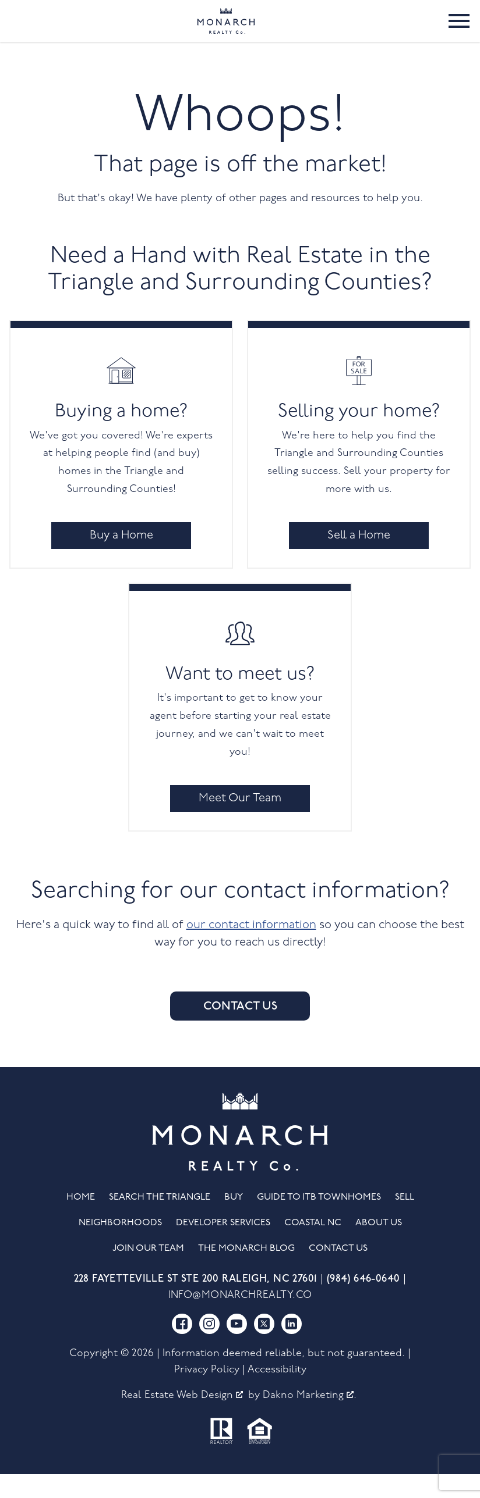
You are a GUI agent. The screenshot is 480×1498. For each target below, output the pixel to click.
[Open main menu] (459, 33)
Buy (233, 1220)
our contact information (251, 948)
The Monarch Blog (246, 1272)
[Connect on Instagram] (209, 1347)
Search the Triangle (159, 1220)
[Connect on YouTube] (237, 1347)
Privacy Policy (206, 1393)
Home (80, 1220)
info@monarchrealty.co (240, 1319)
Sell (404, 1220)
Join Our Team (148, 1272)
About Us (378, 1246)
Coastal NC (312, 1246)
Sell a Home (358, 559)
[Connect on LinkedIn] (291, 1347)
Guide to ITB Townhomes (319, 1220)
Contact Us (240, 1030)
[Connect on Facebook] (182, 1347)
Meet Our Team (240, 822)
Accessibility (277, 1393)
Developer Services (223, 1246)
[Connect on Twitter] (264, 1347)
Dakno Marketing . (310, 1419)
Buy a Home (121, 559)
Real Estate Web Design (182, 1419)
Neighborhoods (120, 1246)
